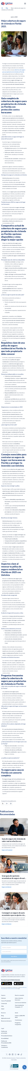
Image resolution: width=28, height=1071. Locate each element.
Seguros (3, 995)
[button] (2, 803)
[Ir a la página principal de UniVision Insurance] (7, 3)
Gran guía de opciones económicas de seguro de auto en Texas (14, 878)
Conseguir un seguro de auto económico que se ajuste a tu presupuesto (13, 915)
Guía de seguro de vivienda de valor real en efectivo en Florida (13, 841)
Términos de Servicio (11, 988)
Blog (7, 8)
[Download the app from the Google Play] (6, 983)
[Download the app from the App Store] (18, 983)
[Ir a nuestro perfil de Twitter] (7, 1054)
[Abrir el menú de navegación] (25, 3)
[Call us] (24, 1067)
